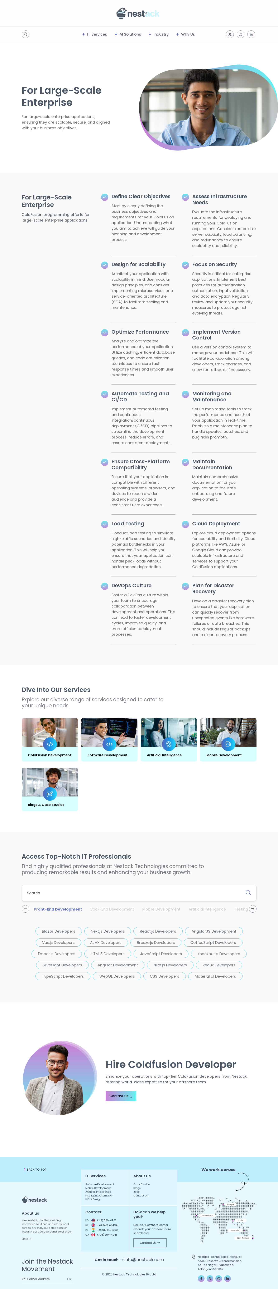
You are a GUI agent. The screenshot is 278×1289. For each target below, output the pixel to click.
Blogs (137, 1188)
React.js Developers (158, 931)
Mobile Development (224, 755)
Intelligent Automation (99, 1195)
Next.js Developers (107, 931)
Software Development (107, 755)
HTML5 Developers (108, 953)
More (26, 1239)
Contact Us (121, 1096)
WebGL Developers (116, 976)
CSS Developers (164, 976)
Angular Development (118, 965)
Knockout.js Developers (218, 953)
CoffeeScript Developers (213, 942)
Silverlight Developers (62, 965)
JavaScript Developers (161, 953)
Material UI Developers (215, 976)
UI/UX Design (93, 1199)
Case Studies (141, 1184)
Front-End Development (58, 909)
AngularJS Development (214, 931)
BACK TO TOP (35, 1169)
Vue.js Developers (58, 942)
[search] (25, 34)
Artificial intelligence (207, 909)
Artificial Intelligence (164, 755)
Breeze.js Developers (156, 942)
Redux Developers (219, 965)
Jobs (136, 1192)
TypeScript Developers (63, 976)
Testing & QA (246, 909)
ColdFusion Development (49, 755)
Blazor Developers (58, 931)
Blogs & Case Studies (46, 804)
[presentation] (25, 909)
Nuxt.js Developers (170, 965)
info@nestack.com (144, 1260)
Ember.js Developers (56, 953)
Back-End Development (112, 909)
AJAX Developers (105, 942)
